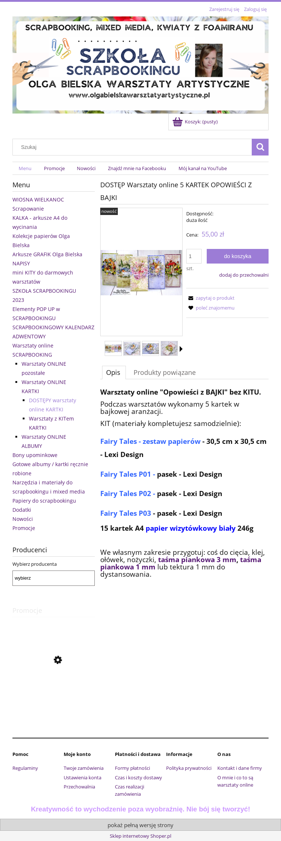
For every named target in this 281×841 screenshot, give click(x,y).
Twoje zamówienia (84, 768)
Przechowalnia (79, 786)
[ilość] (194, 256)
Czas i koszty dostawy (138, 777)
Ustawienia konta (82, 777)
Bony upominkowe (34, 455)
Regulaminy (25, 768)
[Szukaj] (260, 147)
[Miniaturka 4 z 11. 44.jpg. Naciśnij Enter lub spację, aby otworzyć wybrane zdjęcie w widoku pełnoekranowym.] (169, 348)
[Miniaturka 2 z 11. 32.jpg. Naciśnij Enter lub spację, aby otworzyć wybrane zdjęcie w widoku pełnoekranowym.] (132, 348)
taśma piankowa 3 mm (196, 559)
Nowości (22, 518)
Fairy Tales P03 (125, 513)
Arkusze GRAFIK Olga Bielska (47, 254)
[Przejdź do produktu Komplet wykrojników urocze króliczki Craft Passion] (53, 692)
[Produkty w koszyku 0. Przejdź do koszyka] (195, 121)
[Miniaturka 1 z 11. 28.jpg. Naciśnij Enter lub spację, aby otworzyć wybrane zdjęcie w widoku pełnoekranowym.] (113, 348)
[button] (181, 349)
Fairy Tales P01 (126, 474)
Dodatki (21, 509)
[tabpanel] (184, 495)
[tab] (114, 372)
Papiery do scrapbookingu (44, 500)
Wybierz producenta (34, 564)
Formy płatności (132, 768)
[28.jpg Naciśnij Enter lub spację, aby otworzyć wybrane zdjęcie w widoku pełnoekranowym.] (141, 272)
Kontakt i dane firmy (239, 768)
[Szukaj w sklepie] (134, 147)
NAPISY (21, 263)
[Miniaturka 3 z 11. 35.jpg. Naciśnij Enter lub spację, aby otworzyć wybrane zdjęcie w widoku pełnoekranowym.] (150, 348)
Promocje (23, 528)
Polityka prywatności (188, 768)
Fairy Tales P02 (125, 493)
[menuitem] (25, 168)
